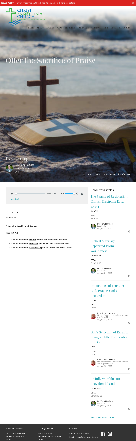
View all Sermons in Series (102, 417)
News (59, 27)
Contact (96, 27)
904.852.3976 (83, 433)
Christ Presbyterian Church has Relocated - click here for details (46, 2)
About (40, 27)
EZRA (97, 174)
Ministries (70, 27)
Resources (124, 27)
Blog (113, 27)
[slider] (30, 193)
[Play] (12, 193)
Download (14, 199)
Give (106, 27)
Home (31, 27)
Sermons (84, 27)
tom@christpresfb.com (87, 437)
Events (50, 27)
